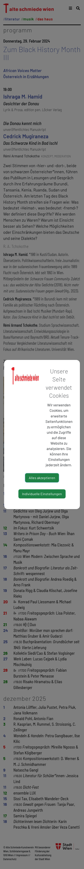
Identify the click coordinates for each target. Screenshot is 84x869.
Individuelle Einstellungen (42, 494)
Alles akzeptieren (42, 478)
